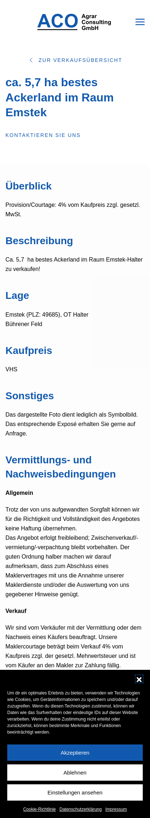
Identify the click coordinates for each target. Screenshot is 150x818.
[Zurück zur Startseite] (75, 21)
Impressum (116, 815)
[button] (139, 684)
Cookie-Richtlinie (39, 815)
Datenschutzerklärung (80, 815)
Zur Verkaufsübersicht (75, 60)
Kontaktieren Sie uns (43, 135)
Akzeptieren (75, 758)
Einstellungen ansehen (75, 798)
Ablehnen (74, 778)
